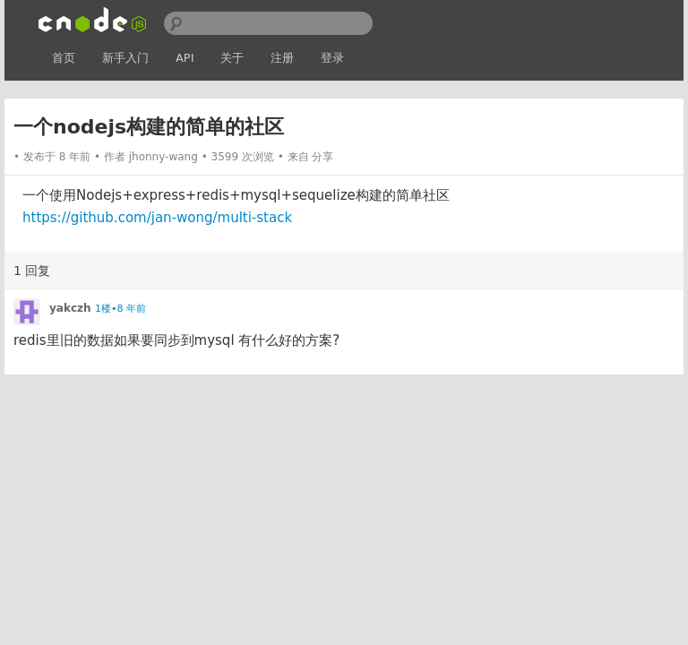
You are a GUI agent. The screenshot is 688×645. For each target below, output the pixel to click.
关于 (232, 57)
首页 (63, 57)
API (185, 57)
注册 (282, 57)
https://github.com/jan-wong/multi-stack (157, 218)
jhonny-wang (163, 156)
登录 (332, 57)
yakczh (70, 308)
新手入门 (125, 57)
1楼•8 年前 (120, 308)
